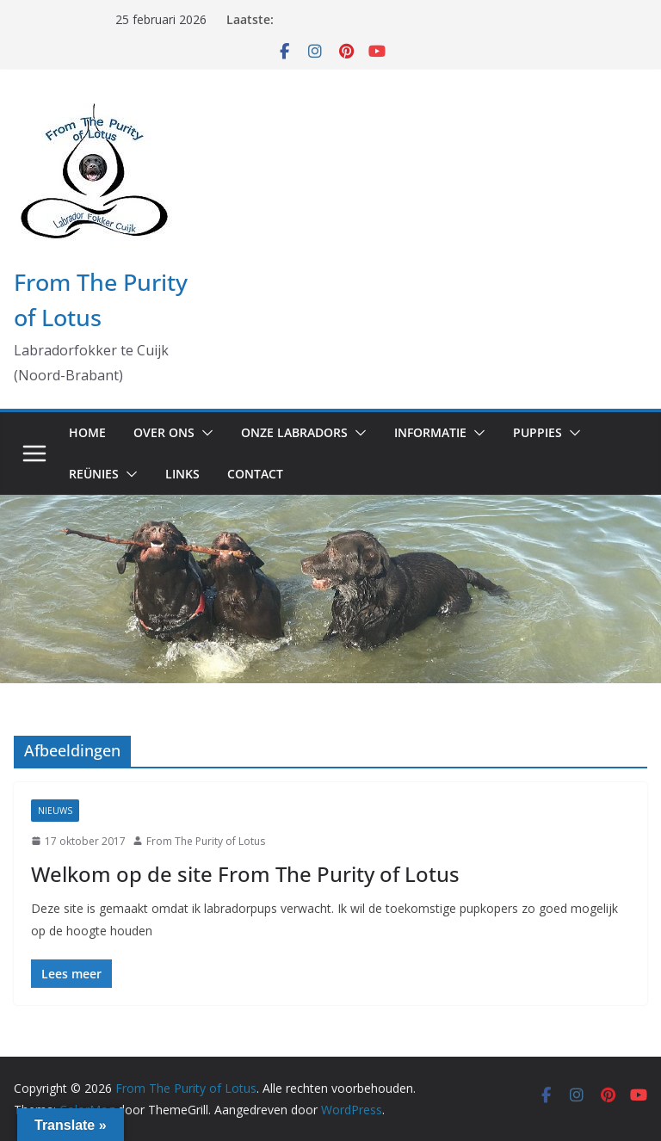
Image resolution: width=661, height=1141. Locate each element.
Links (182, 474)
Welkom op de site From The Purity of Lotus (245, 874)
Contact (255, 474)
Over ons (164, 432)
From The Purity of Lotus (205, 841)
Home (87, 432)
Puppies (537, 432)
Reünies (94, 474)
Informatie (430, 432)
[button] (204, 433)
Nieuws (55, 811)
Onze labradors (294, 432)
